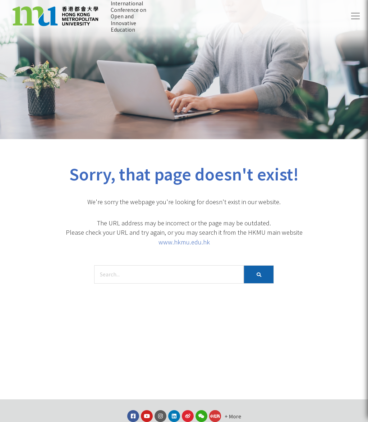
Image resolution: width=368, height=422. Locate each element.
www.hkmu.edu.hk (184, 242)
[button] (355, 16)
